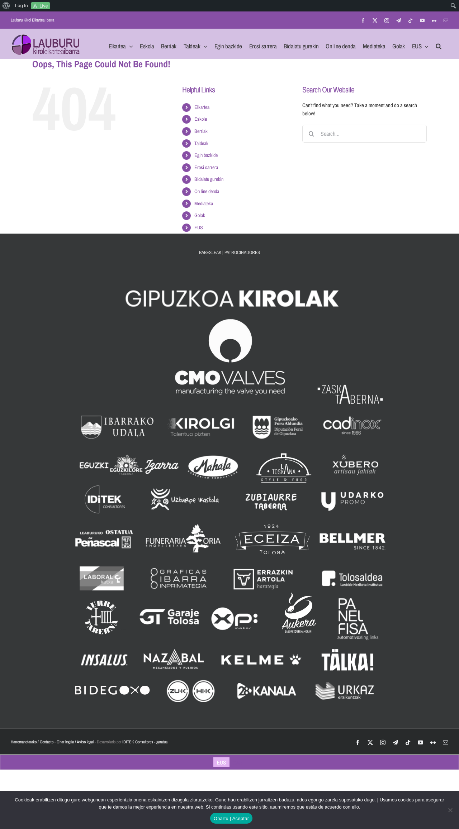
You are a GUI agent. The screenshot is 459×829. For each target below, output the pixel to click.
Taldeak (201, 143)
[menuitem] (6, 5)
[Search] (311, 134)
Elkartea (201, 107)
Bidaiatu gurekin (208, 179)
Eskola (200, 119)
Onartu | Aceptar (231, 818)
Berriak (201, 131)
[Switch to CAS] (238, 762)
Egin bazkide (206, 155)
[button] (438, 44)
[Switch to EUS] (221, 762)
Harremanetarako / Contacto (32, 742)
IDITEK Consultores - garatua (144, 742)
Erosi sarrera (206, 167)
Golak (199, 215)
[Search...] (364, 134)
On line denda (206, 191)
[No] (450, 810)
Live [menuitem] (43, 6)
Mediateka (203, 203)
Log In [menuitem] (21, 5)
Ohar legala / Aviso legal (75, 742)
